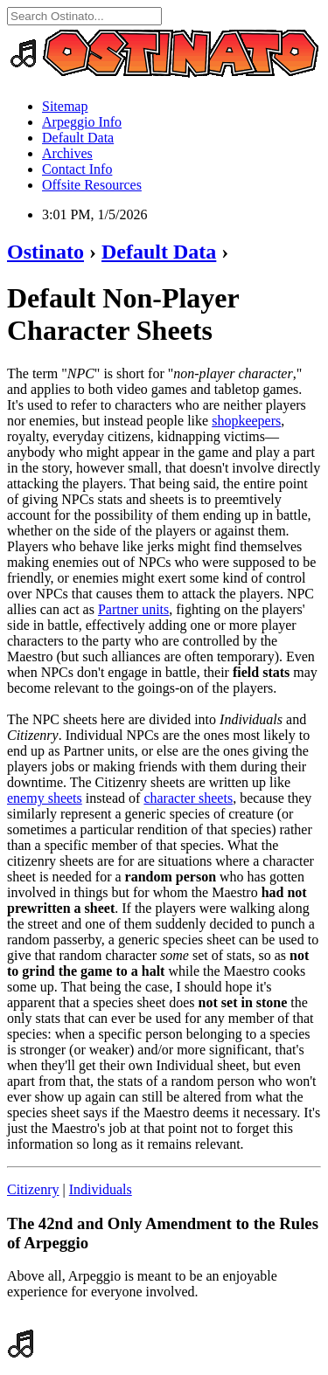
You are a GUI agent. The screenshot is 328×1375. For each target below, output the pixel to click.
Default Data (78, 137)
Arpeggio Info (82, 121)
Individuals (100, 1189)
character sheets (188, 798)
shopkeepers (246, 420)
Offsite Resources (92, 184)
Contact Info (77, 169)
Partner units (133, 609)
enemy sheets (44, 798)
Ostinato (45, 251)
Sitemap (64, 106)
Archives (67, 153)
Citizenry (33, 1189)
